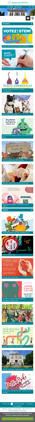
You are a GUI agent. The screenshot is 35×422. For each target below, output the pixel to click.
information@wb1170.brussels (17, 410)
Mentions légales (19, 403)
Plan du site (5, 403)
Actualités (6, 24)
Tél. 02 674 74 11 (27, 409)
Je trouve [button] (18, 7)
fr (30, 7)
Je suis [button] (10, 7)
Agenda (5, 210)
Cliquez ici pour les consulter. (20, 415)
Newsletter (28, 18)
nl (33, 7)
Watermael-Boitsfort (20, 3)
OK (17, 418)
